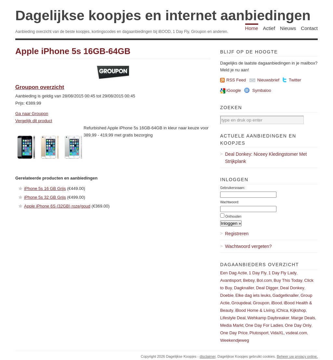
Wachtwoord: (229, 202)
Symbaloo (261, 90)
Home (251, 28)
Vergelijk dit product (33, 120)
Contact (309, 28)
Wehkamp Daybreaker (268, 317)
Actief (269, 28)
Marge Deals (303, 317)
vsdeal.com (296, 332)
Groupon (261, 302)
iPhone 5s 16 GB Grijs (45, 188)
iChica (282, 310)
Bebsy (249, 280)
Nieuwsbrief (268, 80)
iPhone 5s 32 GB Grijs (45, 197)
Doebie (226, 295)
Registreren (236, 233)
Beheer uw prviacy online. (297, 356)
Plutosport (259, 332)
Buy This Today (288, 280)
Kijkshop (298, 310)
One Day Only (298, 325)
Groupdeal (241, 302)
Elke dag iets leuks (253, 295)
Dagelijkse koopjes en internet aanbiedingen (163, 15)
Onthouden (233, 216)
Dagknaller (244, 287)
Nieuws (288, 28)
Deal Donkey (292, 287)
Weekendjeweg (234, 340)
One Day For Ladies (264, 325)
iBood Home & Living (254, 310)
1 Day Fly (258, 272)
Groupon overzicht (39, 87)
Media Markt (232, 325)
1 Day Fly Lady (282, 272)
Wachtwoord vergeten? (248, 246)
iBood (276, 302)
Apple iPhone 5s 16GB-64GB (72, 51)
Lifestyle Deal (233, 317)
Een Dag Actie (233, 272)
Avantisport (230, 280)
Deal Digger (267, 287)
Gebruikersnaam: (232, 188)
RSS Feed (236, 80)
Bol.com (264, 280)
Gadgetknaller (286, 295)
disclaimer (208, 356)
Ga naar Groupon (31, 113)
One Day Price (234, 332)
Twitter (295, 80)
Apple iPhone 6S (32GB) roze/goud (57, 206)
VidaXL (277, 332)
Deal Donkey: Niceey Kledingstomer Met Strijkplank (266, 157)
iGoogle (233, 90)
